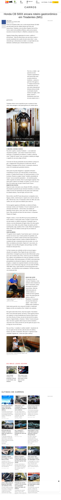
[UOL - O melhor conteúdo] (9, 2)
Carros (30, 7)
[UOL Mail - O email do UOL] (45, 2)
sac (42, 2)
